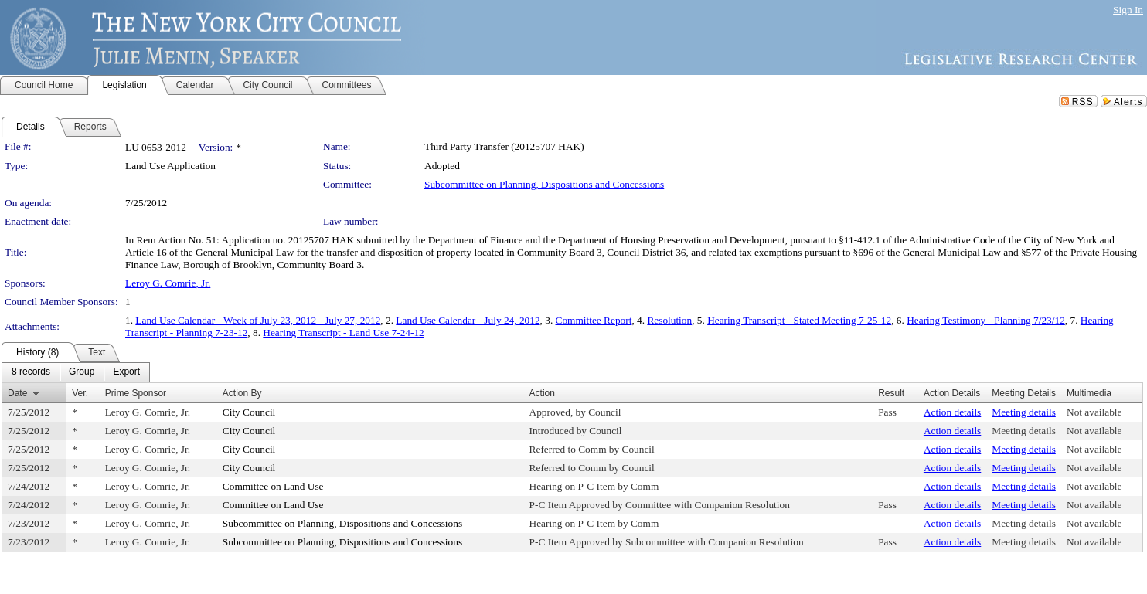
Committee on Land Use (273, 486)
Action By (242, 393)
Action (542, 393)
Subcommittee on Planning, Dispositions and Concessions (544, 184)
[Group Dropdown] (82, 372)
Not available (1094, 412)
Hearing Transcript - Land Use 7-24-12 (343, 332)
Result (891, 393)
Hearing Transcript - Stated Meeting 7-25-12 (799, 320)
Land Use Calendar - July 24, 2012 (467, 320)
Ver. (80, 393)
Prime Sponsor (135, 393)
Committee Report (594, 320)
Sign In (1128, 9)
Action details (952, 412)
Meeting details (1024, 412)
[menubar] (76, 372)
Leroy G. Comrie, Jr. (167, 283)
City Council (249, 412)
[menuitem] (31, 372)
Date (17, 393)
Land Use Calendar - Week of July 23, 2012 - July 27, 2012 (257, 320)
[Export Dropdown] (126, 372)
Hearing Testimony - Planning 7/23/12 (986, 320)
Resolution (669, 320)
